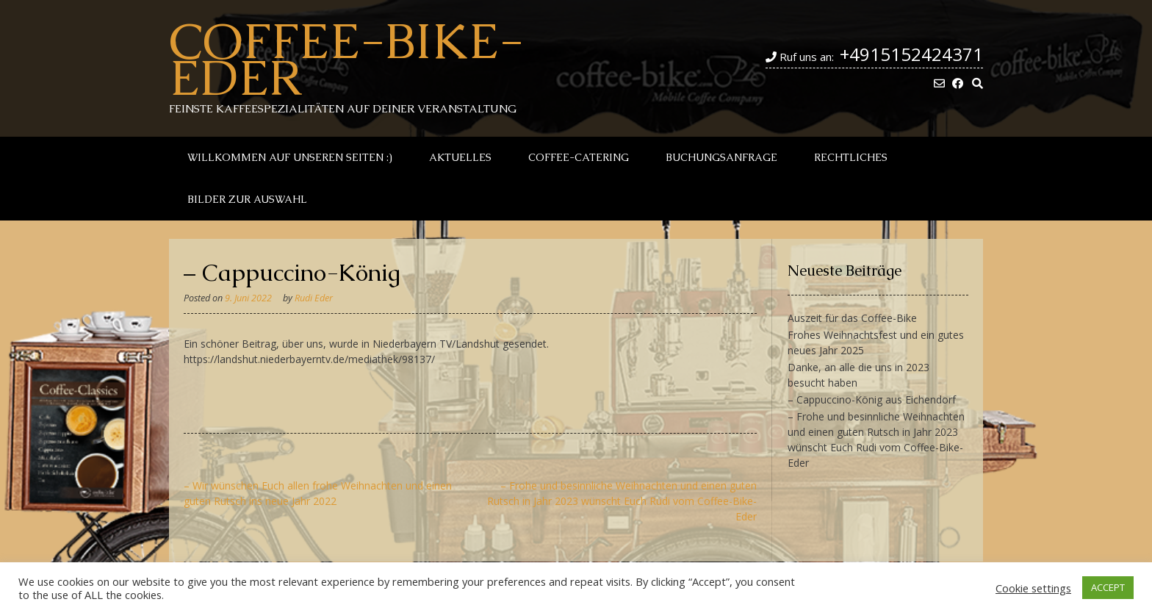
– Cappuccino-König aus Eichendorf (872, 399)
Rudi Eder (314, 298)
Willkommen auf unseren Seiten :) (289, 157)
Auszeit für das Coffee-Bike (852, 318)
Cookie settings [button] (1033, 588)
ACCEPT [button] (1108, 587)
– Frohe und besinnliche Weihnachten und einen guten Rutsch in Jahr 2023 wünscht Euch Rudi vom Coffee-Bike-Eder (622, 500)
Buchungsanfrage (721, 157)
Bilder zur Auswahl (247, 199)
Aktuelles (460, 157)
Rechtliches (851, 157)
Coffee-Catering (578, 157)
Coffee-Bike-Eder (346, 59)
